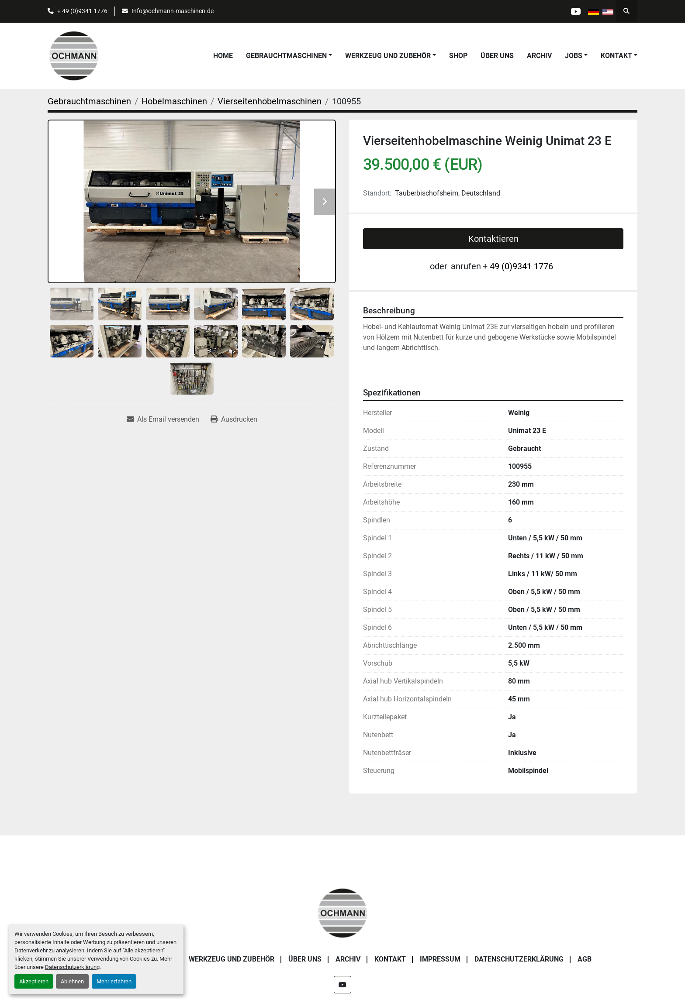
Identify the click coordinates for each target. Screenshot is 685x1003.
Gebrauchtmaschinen (286, 56)
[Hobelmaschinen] (174, 101)
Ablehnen (72, 981)
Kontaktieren (493, 239)
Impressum (440, 959)
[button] (289, 56)
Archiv (539, 56)
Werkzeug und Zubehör (388, 56)
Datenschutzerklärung (72, 967)
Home (223, 56)
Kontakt (616, 56)
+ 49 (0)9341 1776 (82, 10)
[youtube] (575, 11)
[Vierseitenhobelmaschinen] (270, 101)
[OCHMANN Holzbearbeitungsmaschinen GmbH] (342, 912)
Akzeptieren (33, 981)
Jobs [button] (573, 56)
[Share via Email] (163, 419)
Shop (458, 56)
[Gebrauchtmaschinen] (89, 101)
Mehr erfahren (114, 981)
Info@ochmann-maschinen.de (172, 10)
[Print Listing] (234, 419)
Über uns (497, 56)
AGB (585, 959)
